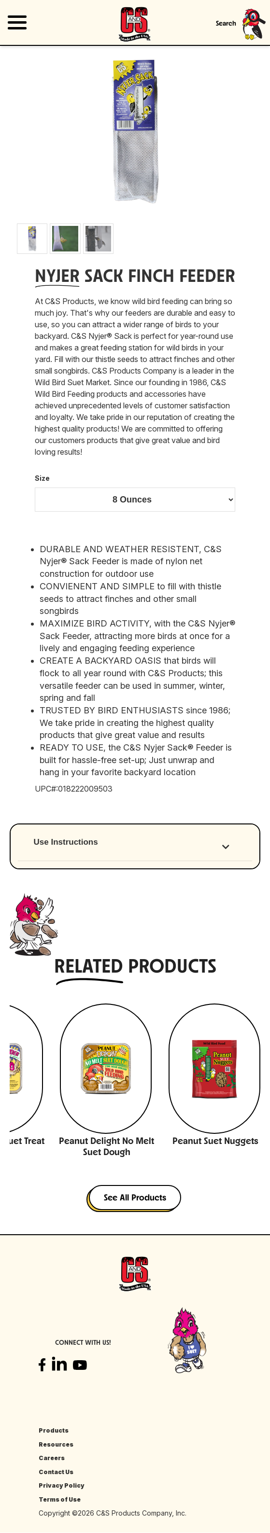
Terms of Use (60, 1499)
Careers (52, 1458)
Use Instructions (66, 842)
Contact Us (56, 1472)
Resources (56, 1444)
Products (54, 1430)
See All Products (135, 1198)
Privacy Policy (62, 1485)
